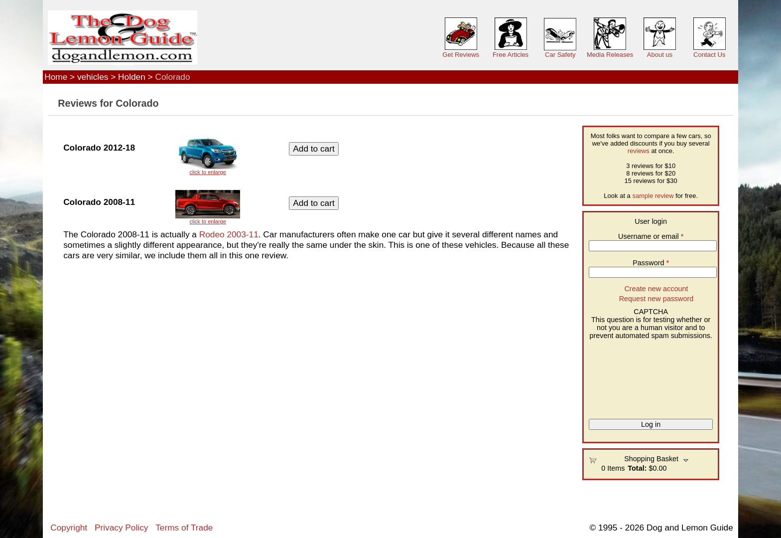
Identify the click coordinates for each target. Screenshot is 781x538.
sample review (652, 195)
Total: (637, 468)
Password (651, 263)
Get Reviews (460, 54)
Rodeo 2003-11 (229, 234)
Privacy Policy (121, 528)
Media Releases (610, 54)
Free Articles (510, 54)
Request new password (656, 299)
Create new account (656, 289)
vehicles (92, 77)
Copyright (68, 528)
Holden (131, 77)
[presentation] (629, 375)
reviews (639, 151)
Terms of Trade (184, 528)
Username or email (650, 236)
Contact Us (709, 54)
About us (659, 54)
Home (55, 77)
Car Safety (560, 54)
